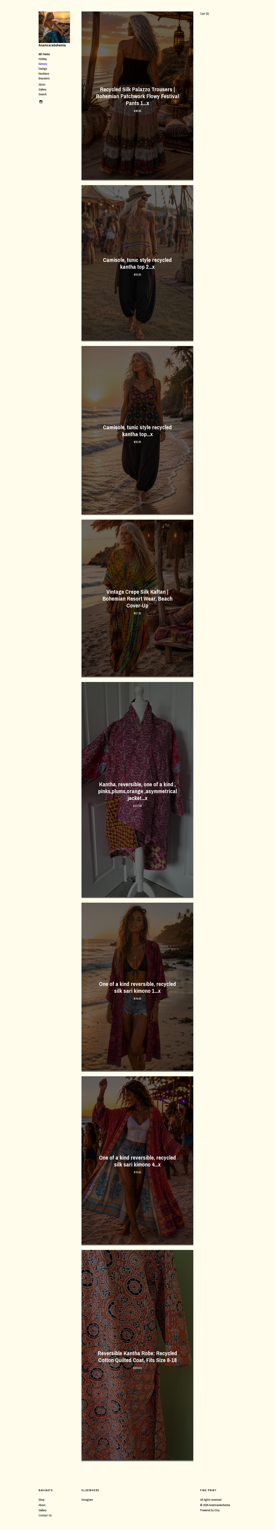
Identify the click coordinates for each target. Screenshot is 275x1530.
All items (44, 54)
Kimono (43, 64)
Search (43, 94)
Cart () (204, 13)
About (42, 84)
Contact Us (45, 1515)
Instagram (87, 1500)
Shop (41, 1500)
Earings (43, 68)
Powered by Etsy (210, 1510)
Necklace (44, 73)
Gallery (43, 89)
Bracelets (44, 78)
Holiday (43, 59)
